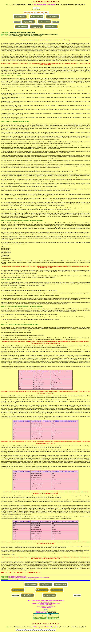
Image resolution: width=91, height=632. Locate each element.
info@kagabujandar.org (53, 615)
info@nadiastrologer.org (53, 617)
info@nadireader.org (52, 618)
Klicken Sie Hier (4, 32)
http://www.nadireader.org (40, 618)
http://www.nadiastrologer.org (40, 617)
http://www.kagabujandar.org (40, 615)
